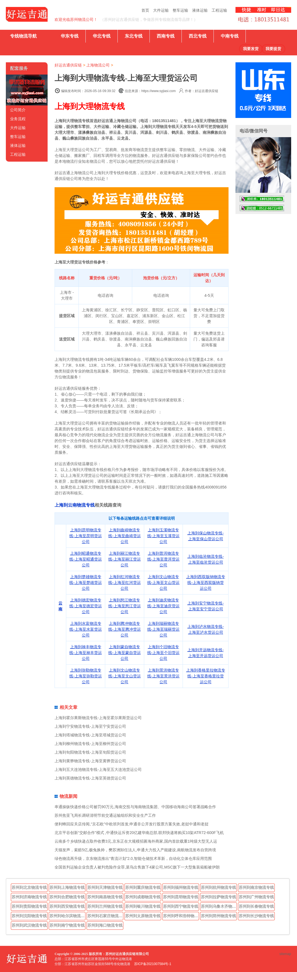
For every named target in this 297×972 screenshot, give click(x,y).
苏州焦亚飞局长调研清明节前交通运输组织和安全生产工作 (105, 815)
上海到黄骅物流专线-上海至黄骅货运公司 (90, 761)
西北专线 (198, 36)
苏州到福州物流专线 (180, 887)
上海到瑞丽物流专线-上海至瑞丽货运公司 (163, 629)
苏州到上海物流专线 (67, 887)
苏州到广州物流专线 (256, 897)
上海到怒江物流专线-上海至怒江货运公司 (124, 606)
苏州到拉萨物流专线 (218, 897)
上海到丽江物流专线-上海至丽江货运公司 (124, 559)
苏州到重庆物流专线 (142, 887)
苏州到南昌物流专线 (104, 897)
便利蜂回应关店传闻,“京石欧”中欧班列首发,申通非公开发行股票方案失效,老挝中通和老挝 (131, 824)
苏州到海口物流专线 (104, 925)
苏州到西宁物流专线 (180, 906)
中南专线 (230, 36)
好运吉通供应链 (68, 65)
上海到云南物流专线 (75, 505)
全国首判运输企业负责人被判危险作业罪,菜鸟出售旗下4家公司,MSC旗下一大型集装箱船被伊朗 (137, 867)
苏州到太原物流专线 (142, 916)
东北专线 (134, 36)
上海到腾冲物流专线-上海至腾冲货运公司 (124, 629)
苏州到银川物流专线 (142, 906)
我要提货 (273, 49)
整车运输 (180, 10)
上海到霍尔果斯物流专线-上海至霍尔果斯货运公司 (98, 718)
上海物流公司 (98, 65)
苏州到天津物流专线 (104, 887)
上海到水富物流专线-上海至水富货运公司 (85, 629)
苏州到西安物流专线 (67, 906)
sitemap (285, 954)
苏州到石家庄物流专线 (105, 916)
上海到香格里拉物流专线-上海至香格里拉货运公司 (205, 676)
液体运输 (200, 10)
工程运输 (219, 10)
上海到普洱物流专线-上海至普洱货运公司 (163, 559)
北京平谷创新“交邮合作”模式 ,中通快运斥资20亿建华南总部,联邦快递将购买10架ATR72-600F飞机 (139, 832)
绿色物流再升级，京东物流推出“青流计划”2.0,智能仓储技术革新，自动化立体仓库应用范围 (133, 858)
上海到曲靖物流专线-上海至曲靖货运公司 (124, 536)
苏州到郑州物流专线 (218, 916)
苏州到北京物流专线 (29, 887)
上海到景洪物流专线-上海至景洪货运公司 (163, 676)
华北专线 (102, 36)
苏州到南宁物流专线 (67, 925)
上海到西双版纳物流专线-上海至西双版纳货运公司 (205, 582)
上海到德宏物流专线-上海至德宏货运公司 (85, 606)
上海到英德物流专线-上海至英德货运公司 (90, 778)
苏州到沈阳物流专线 (29, 916)
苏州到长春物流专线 (256, 906)
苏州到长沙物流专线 (256, 916)
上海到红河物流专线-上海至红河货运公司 (124, 582)
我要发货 (251, 49)
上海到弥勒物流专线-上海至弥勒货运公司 (85, 676)
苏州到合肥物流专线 (67, 897)
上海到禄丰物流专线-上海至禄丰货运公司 (85, 653)
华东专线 (69, 36)
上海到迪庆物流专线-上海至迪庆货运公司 (163, 606)
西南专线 (166, 36)
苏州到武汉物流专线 (29, 925)
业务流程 (18, 119)
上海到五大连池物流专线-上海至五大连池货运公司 (98, 769)
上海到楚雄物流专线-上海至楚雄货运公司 (85, 582)
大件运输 (161, 10)
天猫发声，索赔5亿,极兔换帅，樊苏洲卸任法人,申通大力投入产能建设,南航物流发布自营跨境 (135, 850)
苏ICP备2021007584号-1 (152, 964)
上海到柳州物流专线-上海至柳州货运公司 (90, 743)
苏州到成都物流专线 (142, 897)
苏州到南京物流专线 (256, 887)
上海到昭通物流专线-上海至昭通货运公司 (85, 559)
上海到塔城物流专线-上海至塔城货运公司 (90, 735)
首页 (145, 10)
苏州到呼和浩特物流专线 (181, 916)
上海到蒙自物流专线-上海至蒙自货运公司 (124, 653)
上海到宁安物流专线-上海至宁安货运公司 (90, 726)
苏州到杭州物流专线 (218, 887)
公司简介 (18, 110)
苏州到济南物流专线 (29, 897)
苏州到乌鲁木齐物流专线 (219, 906)
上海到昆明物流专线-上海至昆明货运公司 (85, 536)
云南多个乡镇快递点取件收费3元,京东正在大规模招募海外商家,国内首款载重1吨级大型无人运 (136, 841)
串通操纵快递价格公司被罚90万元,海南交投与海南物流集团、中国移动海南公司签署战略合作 (135, 807)
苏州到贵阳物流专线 (29, 906)
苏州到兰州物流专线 (104, 906)
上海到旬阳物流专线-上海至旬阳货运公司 (90, 752)
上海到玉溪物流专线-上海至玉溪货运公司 (163, 536)
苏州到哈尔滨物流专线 (68, 916)
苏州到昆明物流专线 (180, 897)
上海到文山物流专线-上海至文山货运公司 (163, 582)
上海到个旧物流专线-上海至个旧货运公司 (163, 653)
